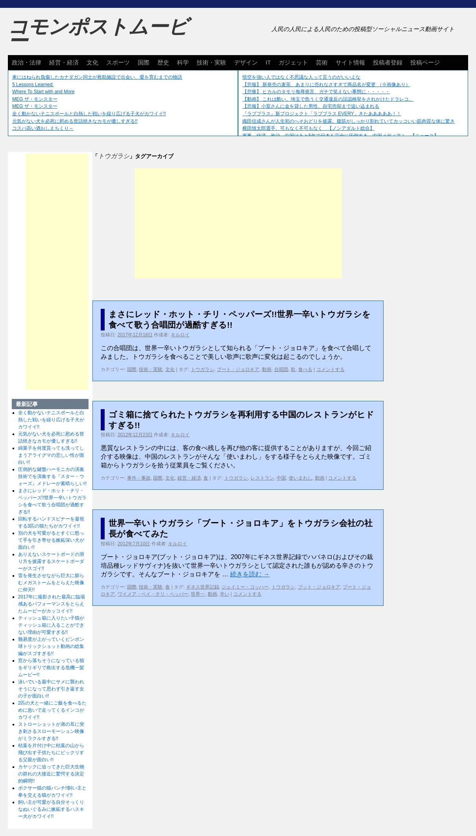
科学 (183, 62)
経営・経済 (64, 62)
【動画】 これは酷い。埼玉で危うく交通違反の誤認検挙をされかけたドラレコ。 (327, 99)
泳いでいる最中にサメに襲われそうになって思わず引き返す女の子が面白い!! (51, 689)
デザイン (246, 62)
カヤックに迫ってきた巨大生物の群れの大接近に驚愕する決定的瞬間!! (51, 774)
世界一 (198, 594)
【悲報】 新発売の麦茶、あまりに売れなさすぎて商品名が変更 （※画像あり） (326, 84)
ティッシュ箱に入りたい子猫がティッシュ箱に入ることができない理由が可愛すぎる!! (51, 625)
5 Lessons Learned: (33, 84)
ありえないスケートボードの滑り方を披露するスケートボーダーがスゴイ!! (51, 561)
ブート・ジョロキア (238, 369)
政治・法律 (26, 62)
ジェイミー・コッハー (245, 587)
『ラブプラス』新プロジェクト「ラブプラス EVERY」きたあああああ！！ (321, 113)
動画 (266, 369)
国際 (143, 62)
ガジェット (293, 62)
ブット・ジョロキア (319, 587)
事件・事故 (139, 478)
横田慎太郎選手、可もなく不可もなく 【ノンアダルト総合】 (308, 128)
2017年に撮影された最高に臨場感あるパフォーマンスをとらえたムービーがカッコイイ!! (51, 604)
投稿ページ (425, 62)
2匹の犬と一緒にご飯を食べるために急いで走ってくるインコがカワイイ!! (52, 710)
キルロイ (180, 335)
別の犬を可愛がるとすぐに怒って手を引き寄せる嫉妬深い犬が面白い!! (51, 540)
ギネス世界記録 (202, 587)
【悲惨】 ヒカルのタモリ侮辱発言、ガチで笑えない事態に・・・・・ (316, 91)
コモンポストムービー (98, 34)
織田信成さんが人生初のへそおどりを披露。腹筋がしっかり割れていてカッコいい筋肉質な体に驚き (348, 121)
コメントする (330, 369)
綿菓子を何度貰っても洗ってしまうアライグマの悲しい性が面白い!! (51, 455)
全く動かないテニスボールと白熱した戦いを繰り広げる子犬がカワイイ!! (89, 113)
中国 (281, 478)
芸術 (322, 62)
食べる (305, 369)
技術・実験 (211, 62)
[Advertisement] (238, 223)
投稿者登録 (387, 62)
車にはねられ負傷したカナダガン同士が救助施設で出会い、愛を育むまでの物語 (97, 77)
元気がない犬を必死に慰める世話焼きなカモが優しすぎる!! (75, 121)
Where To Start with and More (43, 91)
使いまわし (300, 478)
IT (268, 62)
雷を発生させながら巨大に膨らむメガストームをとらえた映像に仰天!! (51, 582)
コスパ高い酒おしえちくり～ (43, 128)
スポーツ (118, 62)
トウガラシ (202, 369)
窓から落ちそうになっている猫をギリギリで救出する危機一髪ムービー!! (51, 667)
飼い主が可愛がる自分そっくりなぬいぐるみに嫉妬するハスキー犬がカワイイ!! (51, 809)
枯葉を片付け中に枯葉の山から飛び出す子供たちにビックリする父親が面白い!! (51, 752)
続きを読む (249, 574)
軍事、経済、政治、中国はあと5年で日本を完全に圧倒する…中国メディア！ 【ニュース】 (340, 135)
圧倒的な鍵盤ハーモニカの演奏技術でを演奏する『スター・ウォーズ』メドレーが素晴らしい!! (52, 476)
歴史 (163, 62)
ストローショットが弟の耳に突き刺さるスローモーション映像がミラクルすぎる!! (51, 731)
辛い (224, 594)
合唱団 (281, 369)
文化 (92, 62)
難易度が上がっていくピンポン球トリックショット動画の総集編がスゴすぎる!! (51, 646)
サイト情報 (350, 62)
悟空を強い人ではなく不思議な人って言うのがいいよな (301, 77)
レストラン (262, 478)
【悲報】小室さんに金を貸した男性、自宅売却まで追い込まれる (310, 106)
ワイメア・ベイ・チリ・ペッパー (153, 594)
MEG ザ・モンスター (34, 99)
